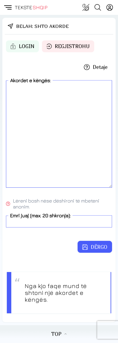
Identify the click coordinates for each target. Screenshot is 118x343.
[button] (7, 7)
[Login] (110, 7)
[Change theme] (86, 7)
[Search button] (98, 7)
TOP (59, 334)
